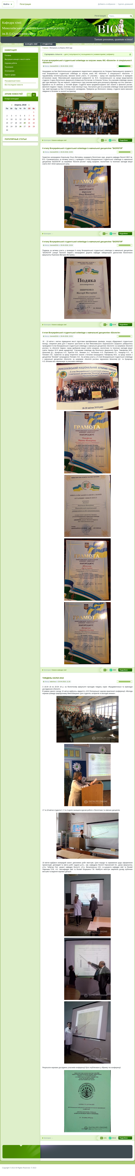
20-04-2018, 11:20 (64, 681)
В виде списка (29, 95)
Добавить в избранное (106, 4)
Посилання (9, 67)
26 (20, 127)
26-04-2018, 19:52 (66, 66)
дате (66, 54)
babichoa (53, 681)
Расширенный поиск (12, 81)
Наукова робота (11, 63)
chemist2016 (54, 66)
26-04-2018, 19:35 (66, 152)
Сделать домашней (125, 4)
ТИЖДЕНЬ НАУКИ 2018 (53, 678)
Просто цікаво (10, 75)
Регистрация (25, 4)
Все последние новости (14, 85)
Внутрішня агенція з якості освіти (17, 59)
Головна (8, 55)
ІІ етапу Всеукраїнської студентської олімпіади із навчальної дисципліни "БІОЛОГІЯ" (82, 148)
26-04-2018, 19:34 (66, 245)
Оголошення (9, 71)
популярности (74, 54)
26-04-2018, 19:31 (66, 336)
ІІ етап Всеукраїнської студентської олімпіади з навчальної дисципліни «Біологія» (81, 333)
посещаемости (87, 54)
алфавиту (110, 54)
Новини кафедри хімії (58, 140)
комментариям (99, 54)
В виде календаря (33, 95)
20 (25, 123)
